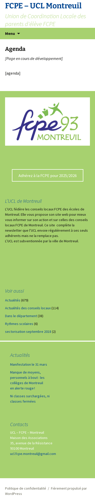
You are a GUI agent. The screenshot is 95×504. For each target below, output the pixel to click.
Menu (10, 33)
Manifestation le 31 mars (28, 364)
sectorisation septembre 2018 (28, 331)
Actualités (12, 300)
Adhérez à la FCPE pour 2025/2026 (47, 175)
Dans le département (21, 316)
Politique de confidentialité (25, 488)
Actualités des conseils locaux (28, 308)
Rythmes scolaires (19, 323)
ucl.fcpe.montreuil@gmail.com (33, 453)
